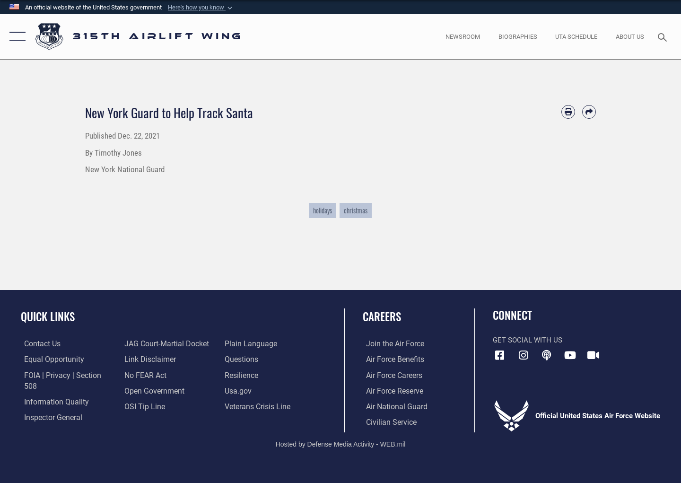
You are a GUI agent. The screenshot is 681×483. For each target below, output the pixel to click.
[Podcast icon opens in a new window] (547, 355)
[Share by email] (589, 112)
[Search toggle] (663, 36)
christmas (355, 210)
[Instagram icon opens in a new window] (523, 355)
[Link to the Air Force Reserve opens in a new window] (391, 390)
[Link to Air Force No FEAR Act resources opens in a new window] (144, 374)
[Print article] (568, 112)
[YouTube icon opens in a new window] (570, 355)
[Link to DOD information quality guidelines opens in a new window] (51, 390)
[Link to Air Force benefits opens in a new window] (391, 359)
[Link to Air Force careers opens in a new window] (390, 374)
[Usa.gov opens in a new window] (238, 390)
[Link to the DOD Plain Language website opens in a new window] (249, 343)
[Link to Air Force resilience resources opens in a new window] (242, 374)
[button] (201, 7)
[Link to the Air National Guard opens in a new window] (392, 405)
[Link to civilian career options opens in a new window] (387, 421)
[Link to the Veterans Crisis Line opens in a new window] (257, 405)
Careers (382, 316)
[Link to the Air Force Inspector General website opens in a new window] (49, 405)
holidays (322, 210)
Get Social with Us (527, 340)
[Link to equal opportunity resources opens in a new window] (49, 359)
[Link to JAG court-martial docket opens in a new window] (164, 343)
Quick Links (48, 316)
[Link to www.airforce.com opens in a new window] (391, 343)
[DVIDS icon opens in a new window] (593, 355)
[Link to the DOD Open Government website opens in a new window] (151, 390)
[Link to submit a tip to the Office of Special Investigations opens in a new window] (142, 405)
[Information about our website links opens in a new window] (148, 359)
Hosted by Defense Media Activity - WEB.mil (341, 443)
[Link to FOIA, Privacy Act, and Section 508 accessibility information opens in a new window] (64, 374)
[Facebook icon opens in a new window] (500, 355)
